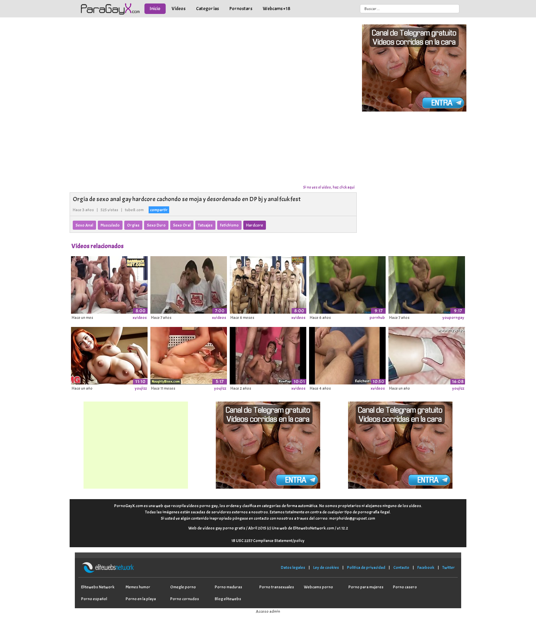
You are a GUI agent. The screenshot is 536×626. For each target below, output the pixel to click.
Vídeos (179, 9)
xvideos (140, 317)
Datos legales (293, 567)
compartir (159, 210)
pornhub (377, 317)
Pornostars (240, 9)
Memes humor (138, 587)
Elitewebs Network (98, 587)
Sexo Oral (182, 225)
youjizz (141, 388)
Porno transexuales (276, 587)
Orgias (133, 225)
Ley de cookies (326, 567)
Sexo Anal (84, 225)
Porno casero (405, 587)
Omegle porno (183, 587)
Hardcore (254, 225)
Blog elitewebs (228, 599)
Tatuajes (205, 225)
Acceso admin (268, 611)
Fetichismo (229, 225)
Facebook (425, 567)
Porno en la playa (141, 599)
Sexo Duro (156, 225)
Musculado (110, 225)
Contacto (401, 567)
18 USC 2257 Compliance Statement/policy (268, 540)
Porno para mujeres (366, 587)
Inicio (155, 9)
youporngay (453, 317)
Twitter (448, 567)
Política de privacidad (366, 567)
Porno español (94, 599)
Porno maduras (228, 587)
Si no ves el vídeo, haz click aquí (329, 187)
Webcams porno (318, 587)
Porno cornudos (184, 599)
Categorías (207, 9)
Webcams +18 (276, 9)
